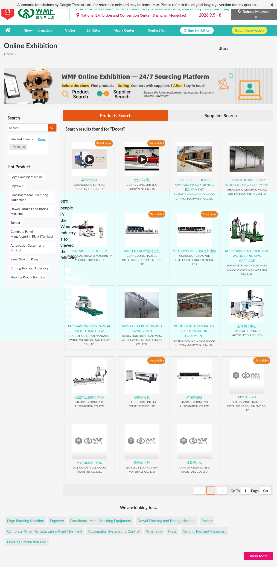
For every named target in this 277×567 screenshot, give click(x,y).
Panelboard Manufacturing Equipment (29, 197)
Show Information (37, 30)
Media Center (120, 30)
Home (9, 53)
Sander (15, 222)
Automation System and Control (27, 247)
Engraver (17, 186)
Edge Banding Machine (27, 177)
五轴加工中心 (247, 326)
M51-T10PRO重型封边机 (142, 251)
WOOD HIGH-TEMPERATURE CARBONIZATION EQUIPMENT (194, 331)
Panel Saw (18, 259)
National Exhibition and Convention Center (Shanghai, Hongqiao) (131, 15)
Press (34, 259)
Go (265, 490)
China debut (156, 214)
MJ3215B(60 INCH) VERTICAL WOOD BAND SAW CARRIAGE (247, 256)
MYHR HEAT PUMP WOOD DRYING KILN (142, 328)
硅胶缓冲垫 (194, 463)
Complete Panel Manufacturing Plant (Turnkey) (32, 233)
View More (259, 556)
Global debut (104, 143)
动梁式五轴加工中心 (89, 397)
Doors (19, 146)
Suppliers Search (220, 115)
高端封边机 (194, 397)
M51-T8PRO (247, 397)
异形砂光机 (89, 180)
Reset (42, 139)
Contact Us (152, 30)
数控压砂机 (142, 180)
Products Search (115, 115)
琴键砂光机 (142, 397)
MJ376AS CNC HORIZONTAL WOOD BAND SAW (89, 328)
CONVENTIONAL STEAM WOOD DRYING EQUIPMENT (247, 182)
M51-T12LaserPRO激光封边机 (194, 251)
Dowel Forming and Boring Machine (29, 210)
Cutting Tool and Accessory (30, 268)
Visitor (69, 30)
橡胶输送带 (142, 463)
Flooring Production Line (28, 277)
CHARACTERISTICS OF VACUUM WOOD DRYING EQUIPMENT (194, 184)
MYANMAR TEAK (89, 463)
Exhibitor (91, 30)
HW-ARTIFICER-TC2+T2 (89, 251)
